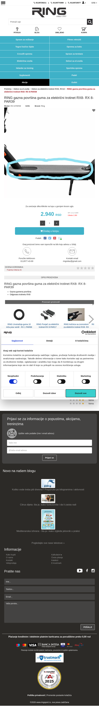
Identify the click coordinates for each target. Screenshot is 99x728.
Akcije (25, 82)
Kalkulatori (56, 555)
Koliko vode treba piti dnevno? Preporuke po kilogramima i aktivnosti (48, 489)
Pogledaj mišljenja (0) (14, 270)
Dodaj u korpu (49, 231)
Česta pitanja (57, 557)
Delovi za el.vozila (74, 61)
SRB (94, 3)
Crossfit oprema (24, 54)
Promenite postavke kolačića (59, 695)
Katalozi (54, 560)
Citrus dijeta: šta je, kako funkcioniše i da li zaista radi (48, 504)
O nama (9, 557)
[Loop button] (90, 22)
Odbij (18, 393)
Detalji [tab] (49, 341)
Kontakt (9, 560)
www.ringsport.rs (43, 702)
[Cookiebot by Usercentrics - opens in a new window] (83, 333)
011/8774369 (57, 3)
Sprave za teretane (74, 54)
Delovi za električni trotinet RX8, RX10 (48, 89)
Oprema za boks (74, 47)
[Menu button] (3, 3)
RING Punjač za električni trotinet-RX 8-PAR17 (48, 325)
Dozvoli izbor (49, 393)
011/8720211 (40, 3)
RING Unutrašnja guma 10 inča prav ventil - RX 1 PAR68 (19, 325)
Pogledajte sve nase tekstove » (48, 543)
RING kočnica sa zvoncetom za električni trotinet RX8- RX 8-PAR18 (76, 327)
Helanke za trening (24, 68)
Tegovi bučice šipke (24, 47)
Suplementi (24, 75)
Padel (74, 75)
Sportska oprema (74, 68)
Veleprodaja (11, 563)
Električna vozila (24, 61)
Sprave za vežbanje (25, 39)
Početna (7, 89)
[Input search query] (21, 22)
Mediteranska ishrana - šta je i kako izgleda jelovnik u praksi (48, 531)
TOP (95, 717)
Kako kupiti (11, 555)
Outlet (74, 82)
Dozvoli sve (81, 393)
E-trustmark (56, 563)
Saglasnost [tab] (17, 341)
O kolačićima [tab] (81, 341)
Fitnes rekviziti (74, 39)
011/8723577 (74, 3)
